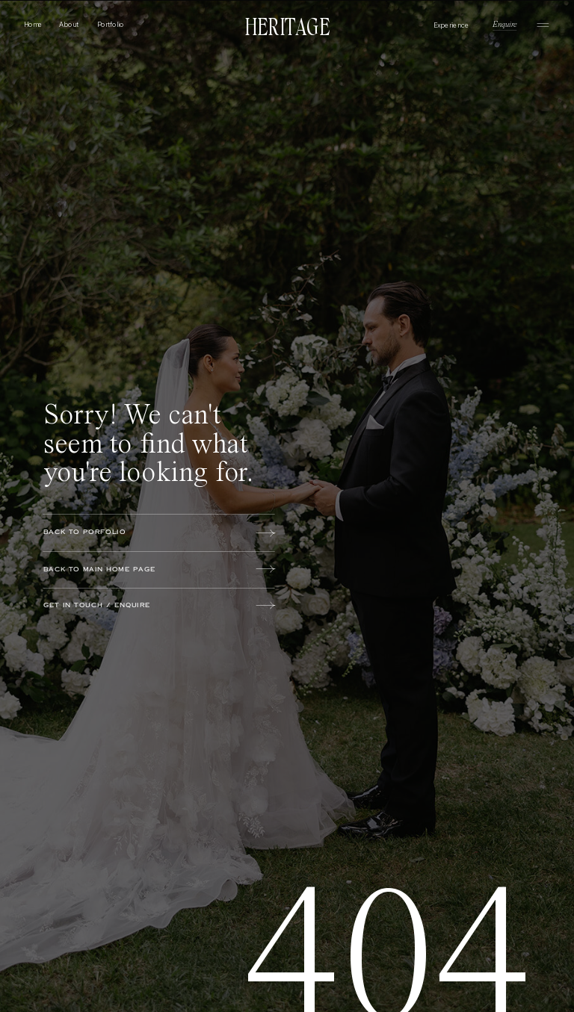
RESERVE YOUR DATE (95, 861)
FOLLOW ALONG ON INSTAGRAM (235, 861)
